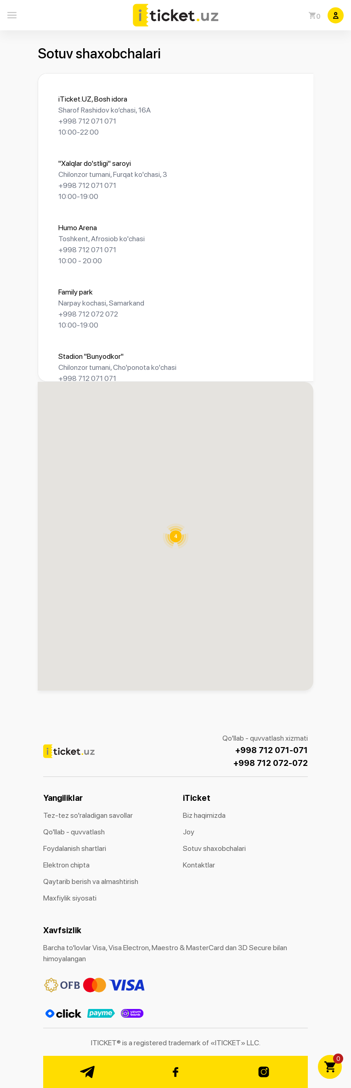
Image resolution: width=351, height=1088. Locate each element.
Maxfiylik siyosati (69, 898)
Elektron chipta (66, 865)
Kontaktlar (199, 865)
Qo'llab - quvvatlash (74, 831)
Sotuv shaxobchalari (214, 848)
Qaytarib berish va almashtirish (90, 881)
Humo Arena (77, 227)
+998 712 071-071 (271, 750)
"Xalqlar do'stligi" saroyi (94, 163)
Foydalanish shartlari (74, 848)
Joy (188, 831)
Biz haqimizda (204, 815)
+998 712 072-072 (270, 763)
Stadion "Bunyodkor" (91, 356)
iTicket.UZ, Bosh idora (92, 99)
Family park (75, 292)
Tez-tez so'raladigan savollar (88, 815)
